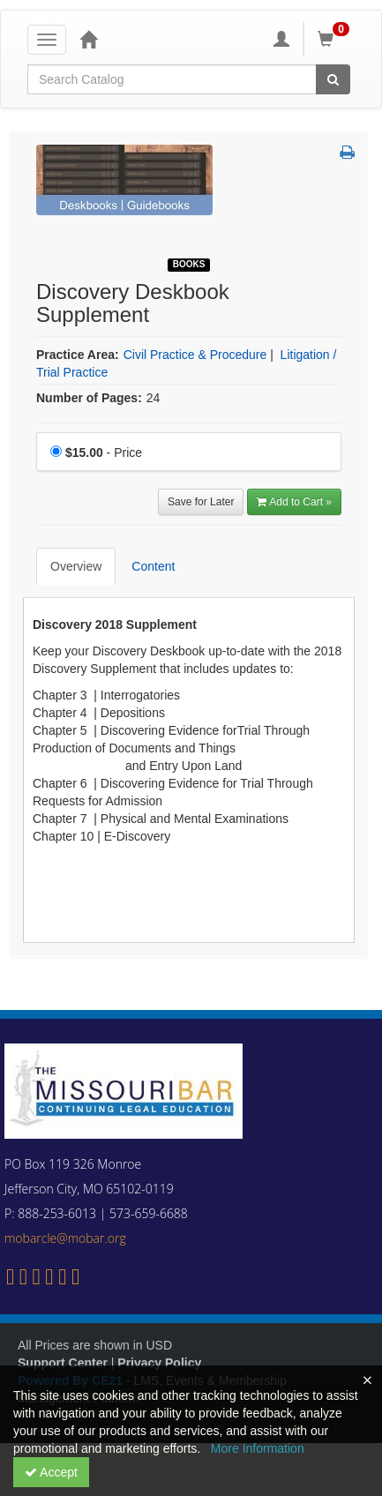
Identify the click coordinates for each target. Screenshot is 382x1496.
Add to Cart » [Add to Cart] (294, 502)
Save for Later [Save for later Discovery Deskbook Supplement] (201, 502)
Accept (51, 1472)
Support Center (63, 1363)
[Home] (88, 39)
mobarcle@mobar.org (65, 1238)
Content (153, 566)
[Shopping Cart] (336, 39)
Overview (75, 566)
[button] (347, 153)
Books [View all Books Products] (189, 264)
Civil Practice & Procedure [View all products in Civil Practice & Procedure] (195, 355)
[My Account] (281, 39)
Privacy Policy (159, 1363)
